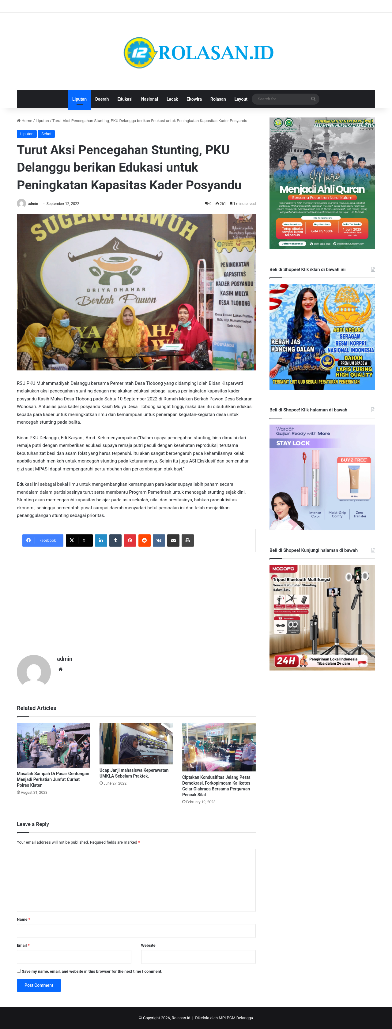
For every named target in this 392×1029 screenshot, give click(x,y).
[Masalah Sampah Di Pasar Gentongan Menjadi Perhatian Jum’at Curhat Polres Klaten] (53, 745)
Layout (241, 99)
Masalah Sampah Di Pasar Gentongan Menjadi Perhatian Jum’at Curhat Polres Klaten (53, 779)
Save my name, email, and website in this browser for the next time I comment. (92, 971)
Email (23, 945)
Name (23, 919)
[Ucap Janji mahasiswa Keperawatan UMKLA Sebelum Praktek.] (136, 743)
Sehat (46, 134)
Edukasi (124, 99)
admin (33, 204)
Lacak (172, 99)
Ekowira (194, 99)
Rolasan (218, 99)
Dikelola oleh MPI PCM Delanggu (224, 1018)
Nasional (149, 99)
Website (148, 945)
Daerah (102, 99)
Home (24, 120)
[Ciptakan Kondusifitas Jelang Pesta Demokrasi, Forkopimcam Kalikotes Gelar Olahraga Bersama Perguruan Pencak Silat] (219, 747)
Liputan (79, 99)
